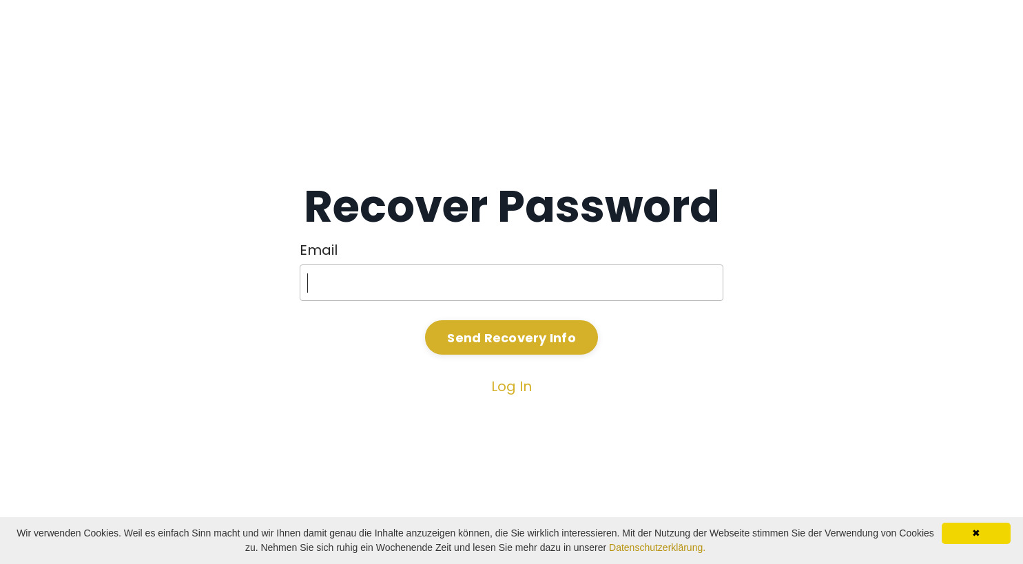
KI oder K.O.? (668, 34)
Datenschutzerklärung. (657, 547)
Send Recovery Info (511, 337)
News (854, 34)
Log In (511, 386)
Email (319, 250)
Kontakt (915, 34)
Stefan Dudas (474, 34)
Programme (772, 34)
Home (384, 34)
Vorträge (575, 34)
